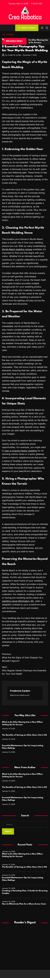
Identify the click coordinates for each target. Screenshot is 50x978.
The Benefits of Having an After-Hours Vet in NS (24, 735)
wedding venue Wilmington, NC (18, 601)
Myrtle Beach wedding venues (17, 249)
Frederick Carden (14, 55)
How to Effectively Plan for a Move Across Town (24, 904)
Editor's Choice (27, 28)
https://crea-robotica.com (19, 695)
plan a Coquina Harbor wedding (21, 450)
